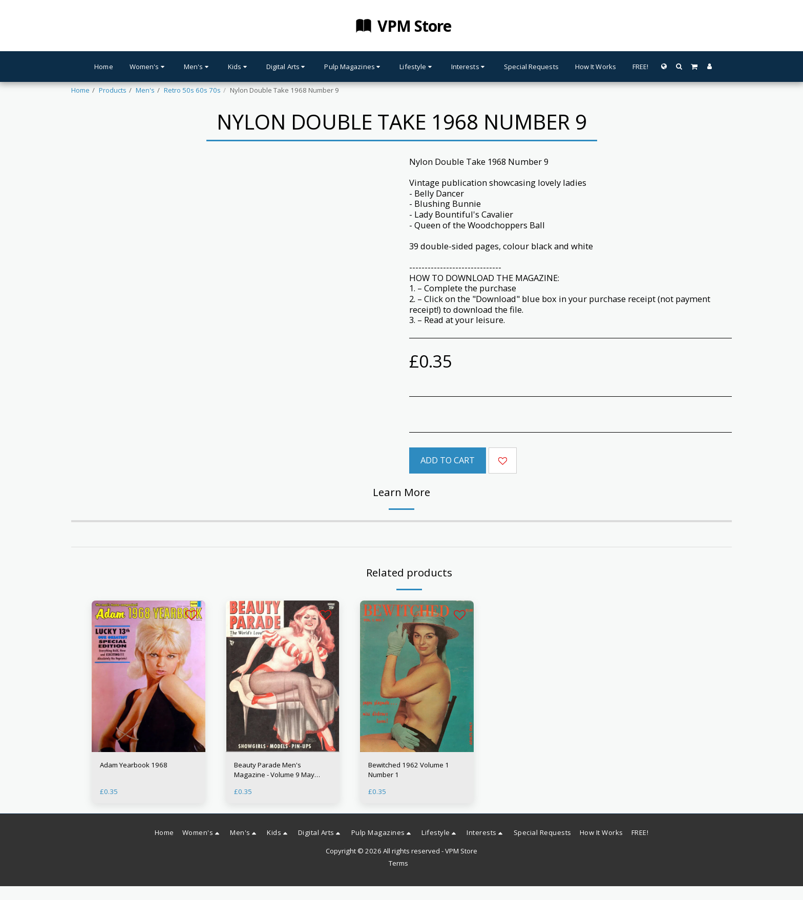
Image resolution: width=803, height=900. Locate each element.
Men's (145, 90)
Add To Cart (447, 460)
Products (112, 90)
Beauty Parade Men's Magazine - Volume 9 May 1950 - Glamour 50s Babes (276, 770)
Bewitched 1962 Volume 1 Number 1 (408, 770)
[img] (148, 676)
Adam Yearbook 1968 (133, 764)
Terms (398, 863)
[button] (679, 66)
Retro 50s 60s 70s (192, 90)
